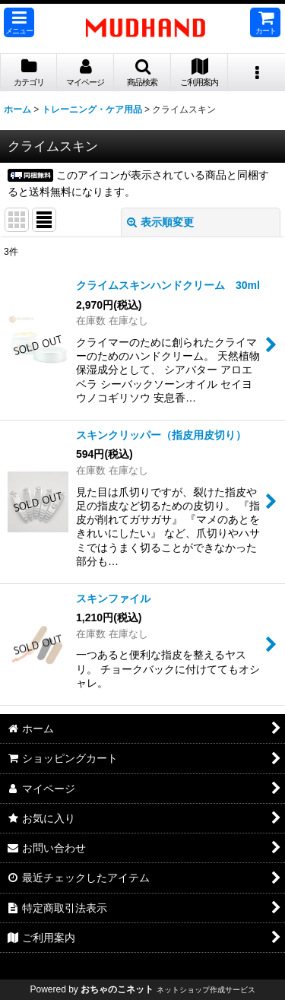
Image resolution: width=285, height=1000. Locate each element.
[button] (19, 22)
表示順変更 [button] (160, 222)
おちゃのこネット (117, 989)
